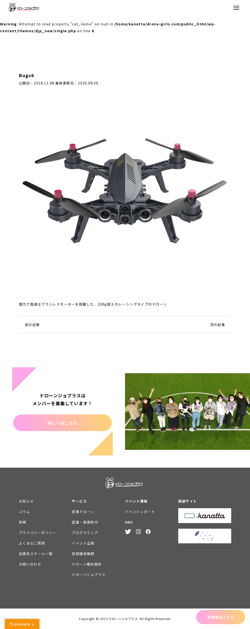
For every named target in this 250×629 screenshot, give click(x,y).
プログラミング (85, 532)
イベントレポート (140, 511)
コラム (24, 511)
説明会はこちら (221, 617)
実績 (22, 522)
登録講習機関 (83, 553)
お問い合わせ (30, 564)
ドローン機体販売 (87, 564)
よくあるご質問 (32, 543)
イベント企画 (83, 543)
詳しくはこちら (62, 423)
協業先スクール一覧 (36, 553)
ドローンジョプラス (88, 574)
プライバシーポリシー (37, 532)
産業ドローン (83, 511)
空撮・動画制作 (85, 522)
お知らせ (26, 501)
